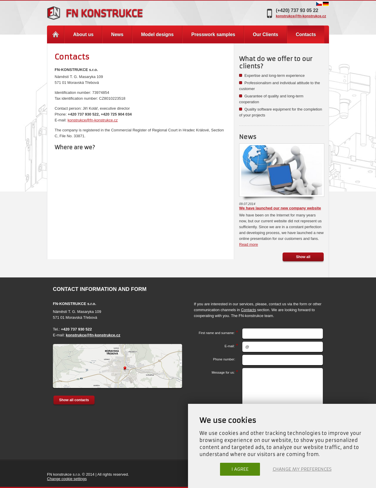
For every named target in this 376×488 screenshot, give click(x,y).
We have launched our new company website (280, 208)
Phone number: (225, 359)
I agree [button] (240, 469)
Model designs (157, 34)
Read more (248, 244)
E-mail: (230, 346)
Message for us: (223, 372)
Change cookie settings (67, 479)
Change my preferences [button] (302, 469)
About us (83, 34)
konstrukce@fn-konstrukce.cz (301, 16)
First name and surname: (216, 333)
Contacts (248, 310)
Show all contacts (74, 400)
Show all (303, 257)
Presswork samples (213, 34)
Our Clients (265, 34)
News (117, 34)
